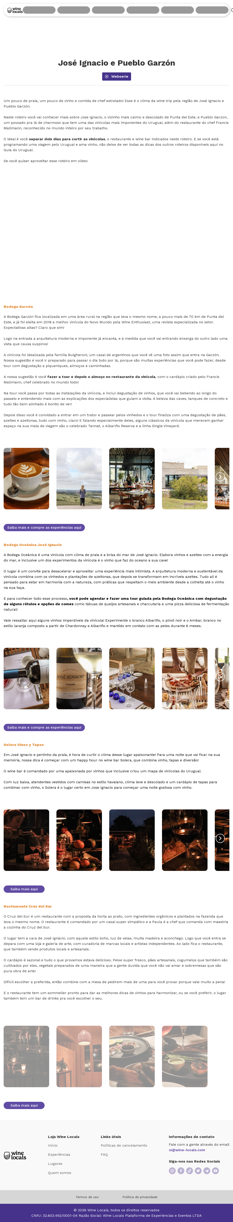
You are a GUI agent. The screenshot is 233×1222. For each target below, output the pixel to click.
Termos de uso (87, 1197)
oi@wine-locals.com (187, 1150)
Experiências (59, 1154)
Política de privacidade (139, 1197)
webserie (116, 76)
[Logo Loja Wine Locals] (15, 1155)
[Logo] (15, 10)
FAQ (104, 1154)
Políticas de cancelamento (124, 1145)
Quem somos (59, 1173)
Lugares (55, 1163)
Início (53, 1145)
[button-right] (220, 476)
